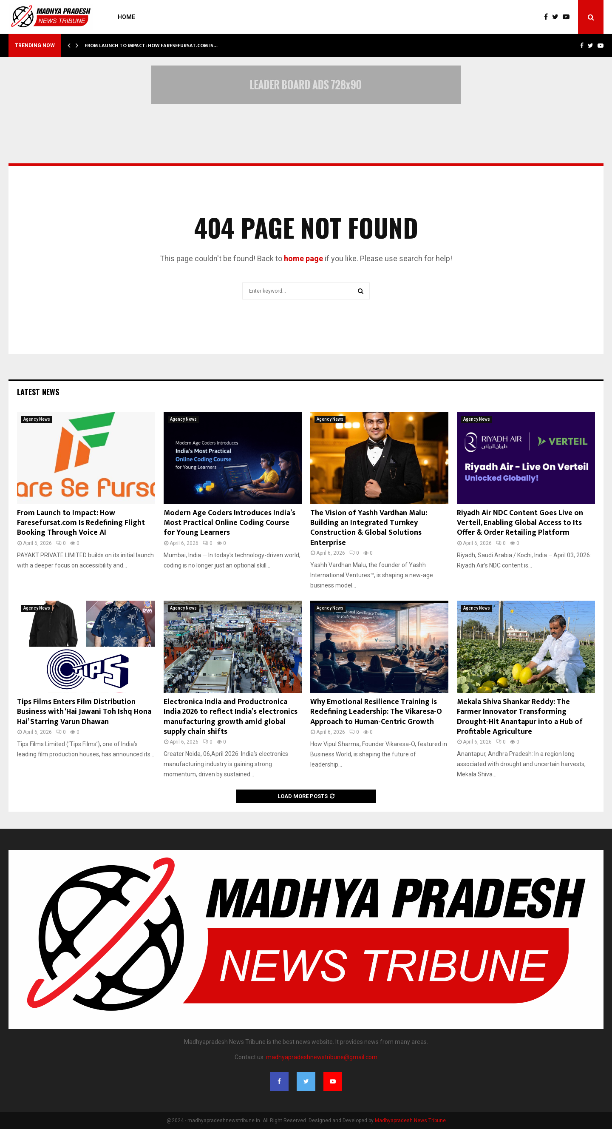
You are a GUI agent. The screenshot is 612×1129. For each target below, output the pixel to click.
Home (126, 17)
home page (303, 258)
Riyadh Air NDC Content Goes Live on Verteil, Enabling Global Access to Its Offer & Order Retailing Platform (520, 523)
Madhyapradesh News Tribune (410, 1120)
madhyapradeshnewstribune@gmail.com (321, 1057)
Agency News (36, 419)
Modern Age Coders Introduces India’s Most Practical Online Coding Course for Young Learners (229, 523)
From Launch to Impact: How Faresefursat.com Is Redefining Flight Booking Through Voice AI (81, 523)
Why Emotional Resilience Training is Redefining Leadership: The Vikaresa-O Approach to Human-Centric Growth (376, 712)
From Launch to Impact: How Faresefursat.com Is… (151, 45)
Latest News (38, 391)
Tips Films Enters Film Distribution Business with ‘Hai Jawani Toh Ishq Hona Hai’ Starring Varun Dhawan (84, 712)
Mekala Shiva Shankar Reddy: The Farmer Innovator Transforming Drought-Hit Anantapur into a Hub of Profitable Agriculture (520, 717)
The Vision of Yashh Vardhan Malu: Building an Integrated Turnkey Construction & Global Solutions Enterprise (368, 528)
